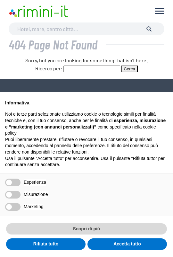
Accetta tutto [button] (127, 243)
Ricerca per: (48, 68)
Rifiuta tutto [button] (46, 243)
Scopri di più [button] (86, 228)
